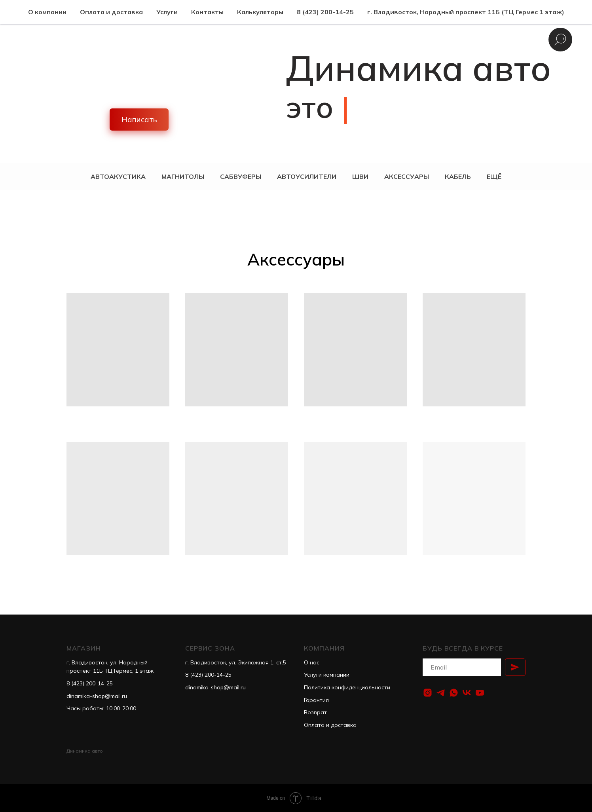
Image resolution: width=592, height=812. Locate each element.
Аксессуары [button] (406, 176)
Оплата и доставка (111, 12)
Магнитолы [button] (182, 176)
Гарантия (316, 700)
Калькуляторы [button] (260, 12)
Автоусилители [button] (306, 176)
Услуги (167, 12)
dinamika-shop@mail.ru (96, 696)
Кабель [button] (458, 176)
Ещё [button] (494, 176)
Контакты (207, 12)
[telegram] (441, 693)
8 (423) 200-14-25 (325, 12)
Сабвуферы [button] (240, 176)
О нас (311, 662)
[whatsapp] (454, 693)
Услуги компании (326, 674)
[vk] (467, 693)
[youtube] (480, 693)
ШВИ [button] (360, 176)
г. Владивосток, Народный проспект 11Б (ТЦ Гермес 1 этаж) (465, 12)
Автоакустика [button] (118, 176)
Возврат (315, 712)
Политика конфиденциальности (347, 687)
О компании (47, 12)
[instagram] (428, 693)
